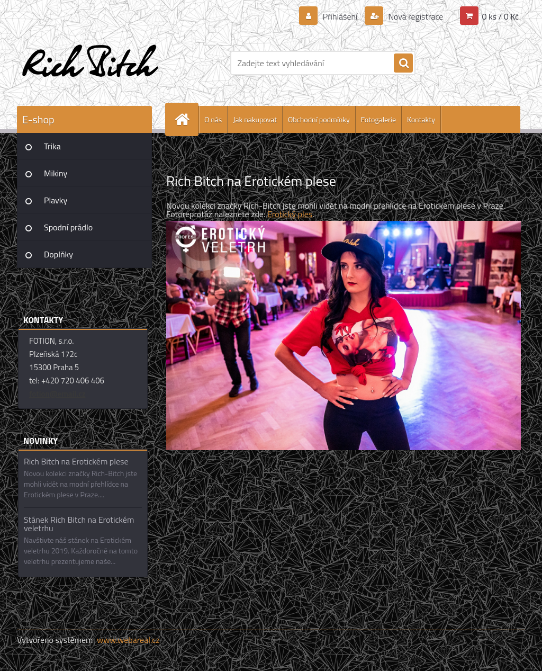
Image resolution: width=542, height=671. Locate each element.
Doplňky (58, 254)
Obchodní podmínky (319, 119)
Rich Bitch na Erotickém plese (76, 461)
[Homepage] (186, 119)
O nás (213, 119)
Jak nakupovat (255, 119)
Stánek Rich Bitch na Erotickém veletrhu (79, 523)
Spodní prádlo (68, 227)
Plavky (55, 200)
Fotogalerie (378, 119)
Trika (52, 146)
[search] (403, 63)
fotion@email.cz (57, 394)
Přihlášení (340, 16)
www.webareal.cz (128, 639)
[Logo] (89, 63)
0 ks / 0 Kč (500, 16)
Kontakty (421, 119)
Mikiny (55, 173)
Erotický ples (289, 214)
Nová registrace (415, 16)
